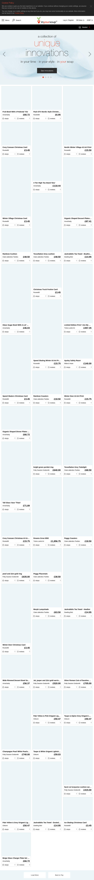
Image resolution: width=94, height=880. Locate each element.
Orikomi (35, 719)
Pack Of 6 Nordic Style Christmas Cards (49, 112)
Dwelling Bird (68, 257)
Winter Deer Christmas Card (14, 645)
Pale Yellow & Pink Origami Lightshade (49, 716)
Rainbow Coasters (40, 396)
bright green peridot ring (43, 467)
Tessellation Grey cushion (44, 254)
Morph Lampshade (41, 609)
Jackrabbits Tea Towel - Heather (77, 609)
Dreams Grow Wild (41, 538)
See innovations (47, 70)
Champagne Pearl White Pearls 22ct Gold (19, 751)
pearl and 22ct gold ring (12, 574)
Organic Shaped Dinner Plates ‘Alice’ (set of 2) (21, 432)
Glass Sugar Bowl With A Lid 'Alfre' (17, 325)
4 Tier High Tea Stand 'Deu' (44, 183)
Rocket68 (36, 115)
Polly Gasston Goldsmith (41, 470)
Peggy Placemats (40, 574)
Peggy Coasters (70, 538)
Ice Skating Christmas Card (75, 823)
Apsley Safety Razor (72, 360)
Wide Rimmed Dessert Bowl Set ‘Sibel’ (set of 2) (22, 680)
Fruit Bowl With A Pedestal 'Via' (15, 112)
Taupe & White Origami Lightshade (47, 751)
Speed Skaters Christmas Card (15, 396)
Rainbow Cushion (10, 254)
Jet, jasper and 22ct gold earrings (47, 680)
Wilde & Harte (68, 363)
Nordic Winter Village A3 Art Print (77, 147)
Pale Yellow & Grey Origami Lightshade (19, 823)
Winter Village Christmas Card (15, 218)
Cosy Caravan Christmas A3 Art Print (18, 538)
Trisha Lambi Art (69, 328)
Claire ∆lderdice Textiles (41, 257)
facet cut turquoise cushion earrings (79, 787)
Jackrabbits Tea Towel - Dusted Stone (48, 823)
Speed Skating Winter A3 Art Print (47, 360)
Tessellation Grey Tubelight (75, 467)
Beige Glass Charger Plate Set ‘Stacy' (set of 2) (22, 858)
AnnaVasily (6, 115)
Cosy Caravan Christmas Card (15, 147)
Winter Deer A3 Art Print (74, 396)
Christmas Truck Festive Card (45, 289)
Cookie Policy (19, 13)
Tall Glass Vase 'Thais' (12, 503)
